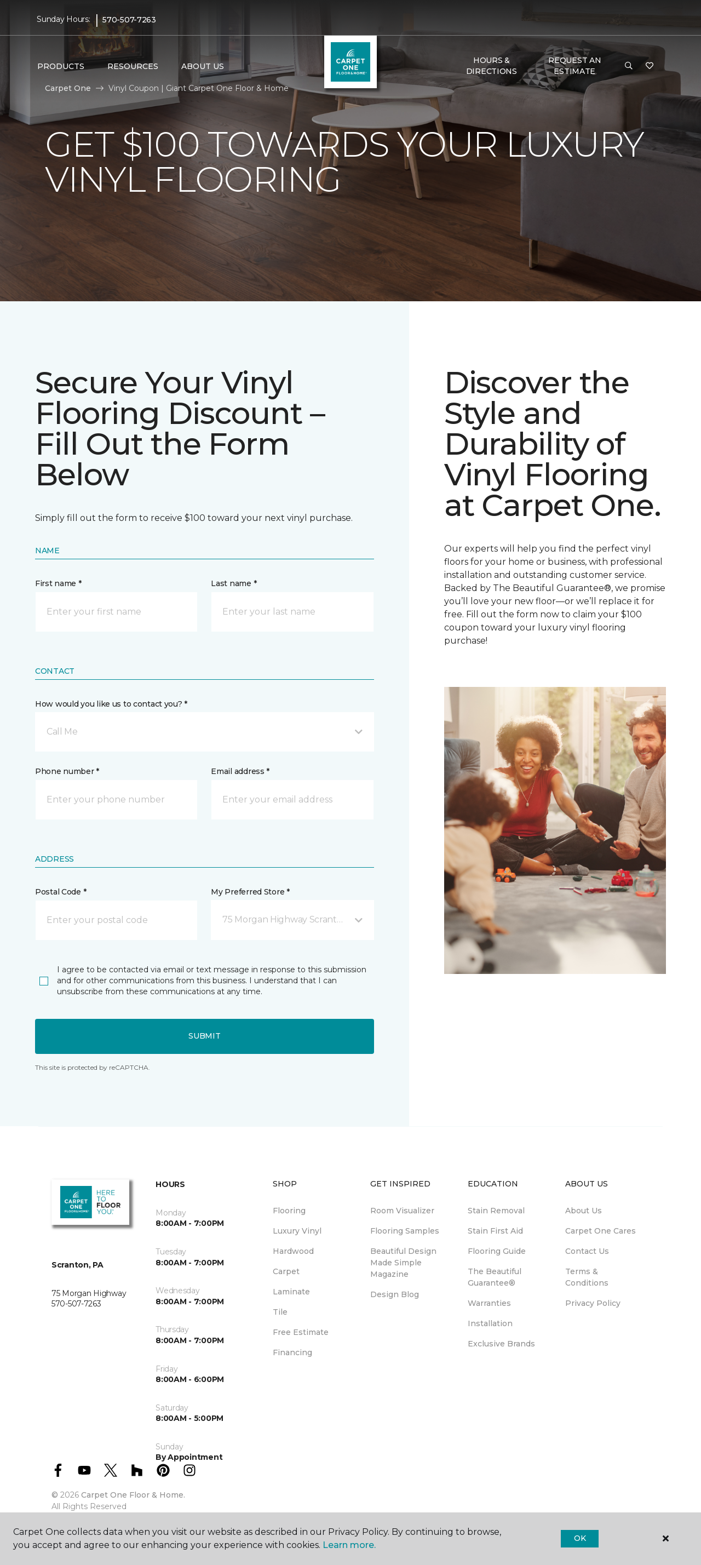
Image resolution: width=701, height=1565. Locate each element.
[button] (628, 66)
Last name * (233, 583)
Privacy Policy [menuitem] (592, 1303)
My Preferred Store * (250, 892)
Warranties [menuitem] (489, 1303)
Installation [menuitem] (490, 1323)
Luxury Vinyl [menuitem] (297, 1231)
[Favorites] (649, 66)
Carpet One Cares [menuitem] (600, 1231)
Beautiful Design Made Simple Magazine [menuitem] (403, 1262)
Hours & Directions (491, 65)
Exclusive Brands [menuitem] (501, 1344)
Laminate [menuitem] (291, 1292)
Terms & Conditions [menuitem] (586, 1277)
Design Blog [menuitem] (394, 1294)
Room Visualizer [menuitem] (402, 1211)
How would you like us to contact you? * (111, 704)
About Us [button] (202, 66)
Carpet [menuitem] (286, 1271)
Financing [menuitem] (292, 1352)
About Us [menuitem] (583, 1211)
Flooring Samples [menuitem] (404, 1231)
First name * (58, 583)
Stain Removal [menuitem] (496, 1211)
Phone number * (67, 771)
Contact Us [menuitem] (587, 1251)
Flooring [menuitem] (289, 1211)
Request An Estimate (574, 65)
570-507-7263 (129, 20)
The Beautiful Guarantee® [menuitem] (494, 1277)
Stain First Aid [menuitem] (495, 1231)
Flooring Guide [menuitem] (497, 1251)
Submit (204, 1036)
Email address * (240, 771)
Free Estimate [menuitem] (301, 1332)
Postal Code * (60, 892)
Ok (579, 1538)
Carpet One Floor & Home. (133, 1495)
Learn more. (349, 1545)
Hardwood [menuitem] (293, 1251)
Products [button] (60, 66)
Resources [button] (132, 66)
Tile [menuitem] (280, 1312)
